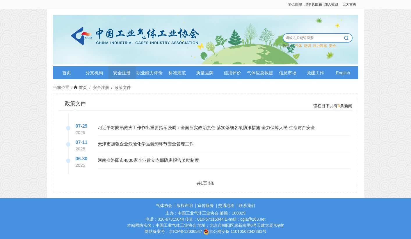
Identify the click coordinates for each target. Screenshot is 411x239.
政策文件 (123, 87)
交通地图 (226, 205)
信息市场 (287, 72)
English (343, 72)
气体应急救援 (260, 72)
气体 (298, 46)
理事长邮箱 (313, 4)
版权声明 (185, 205)
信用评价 (232, 72)
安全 (332, 46)
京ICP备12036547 (185, 231)
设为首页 (349, 4)
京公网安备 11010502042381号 (234, 231)
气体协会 (164, 205)
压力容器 (320, 46)
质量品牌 (204, 72)
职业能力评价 (149, 72)
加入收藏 (331, 4)
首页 (66, 72)
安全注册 (122, 72)
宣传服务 (206, 205)
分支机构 (94, 72)
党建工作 (315, 72)
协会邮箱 (295, 4)
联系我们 (247, 205)
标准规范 (177, 72)
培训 (307, 46)
